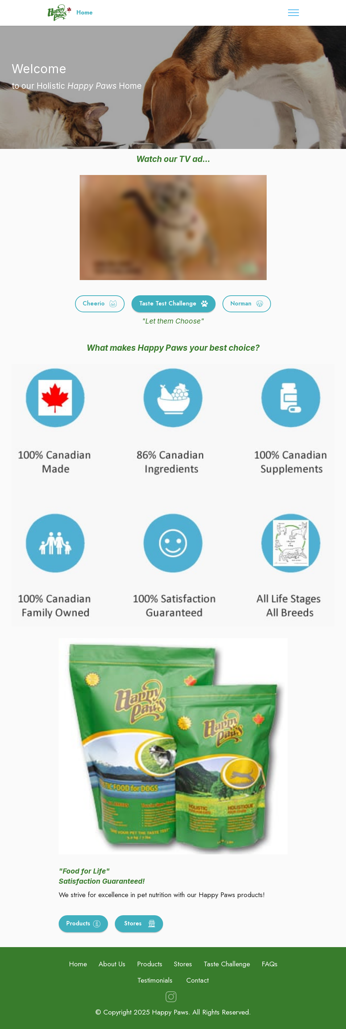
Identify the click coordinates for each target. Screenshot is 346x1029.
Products (83, 923)
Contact (197, 980)
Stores (138, 923)
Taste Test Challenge (173, 303)
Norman (246, 303)
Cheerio (100, 303)
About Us (112, 964)
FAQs (270, 964)
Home (84, 13)
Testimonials (154, 980)
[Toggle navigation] (293, 12)
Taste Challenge (227, 964)
